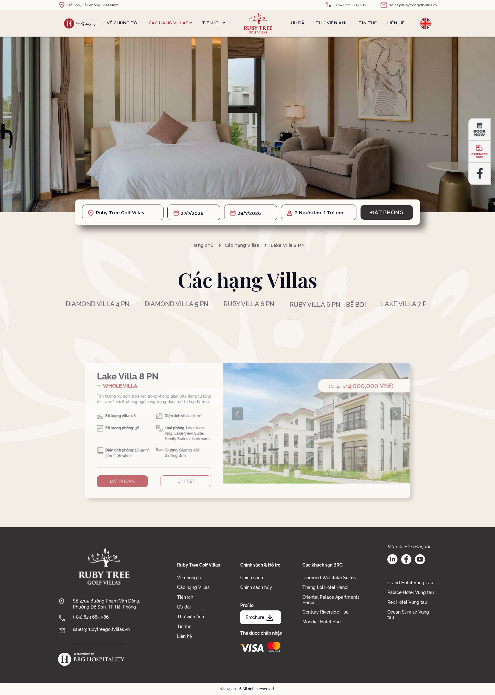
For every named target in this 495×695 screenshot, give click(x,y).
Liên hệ (396, 22)
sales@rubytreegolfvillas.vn (101, 629)
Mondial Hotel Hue (321, 621)
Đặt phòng (386, 213)
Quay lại (89, 23)
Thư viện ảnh (332, 22)
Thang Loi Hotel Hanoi (325, 587)
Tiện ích (213, 22)
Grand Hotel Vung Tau (410, 582)
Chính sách (251, 577)
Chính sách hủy (256, 587)
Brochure (260, 617)
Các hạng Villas (170, 22)
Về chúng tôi (123, 22)
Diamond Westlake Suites (329, 577)
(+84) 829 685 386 (91, 617)
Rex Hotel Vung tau (407, 602)
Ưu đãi (298, 22)
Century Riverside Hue (325, 612)
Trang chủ (201, 245)
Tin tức (368, 22)
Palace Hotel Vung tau (410, 592)
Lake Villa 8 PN (288, 245)
